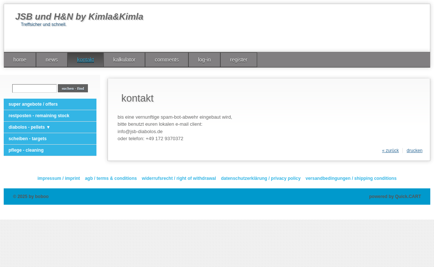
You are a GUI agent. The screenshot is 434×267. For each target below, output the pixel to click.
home (19, 60)
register (238, 60)
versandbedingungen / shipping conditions (351, 178)
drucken (415, 150)
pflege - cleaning (26, 150)
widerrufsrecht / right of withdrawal (179, 178)
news (52, 60)
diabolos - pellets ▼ (29, 127)
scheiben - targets (28, 138)
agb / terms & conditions (111, 178)
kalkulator (124, 60)
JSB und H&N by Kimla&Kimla (79, 16)
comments (167, 60)
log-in (204, 60)
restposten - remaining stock (39, 115)
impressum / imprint (58, 178)
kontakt (85, 60)
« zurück (390, 150)
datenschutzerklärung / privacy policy (261, 178)
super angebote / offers (33, 104)
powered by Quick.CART (395, 196)
